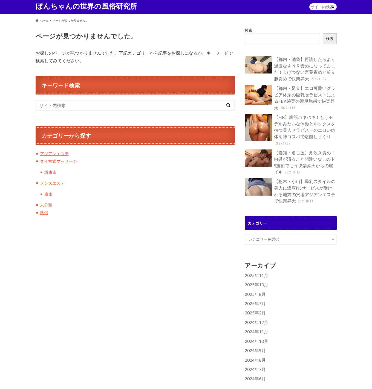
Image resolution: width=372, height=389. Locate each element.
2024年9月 (254, 331)
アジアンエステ (55, 153)
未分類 (46, 204)
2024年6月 (254, 357)
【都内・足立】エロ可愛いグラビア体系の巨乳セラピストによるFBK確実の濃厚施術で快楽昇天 (290, 93)
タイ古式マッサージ (59, 161)
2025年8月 (254, 278)
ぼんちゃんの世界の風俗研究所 (86, 6)
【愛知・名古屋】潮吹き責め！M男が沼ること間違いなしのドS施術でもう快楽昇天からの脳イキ (290, 151)
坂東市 (50, 172)
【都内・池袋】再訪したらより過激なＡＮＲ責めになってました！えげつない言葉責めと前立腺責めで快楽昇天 (290, 68)
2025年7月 (254, 286)
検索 (248, 30)
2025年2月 (254, 295)
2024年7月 (254, 348)
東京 (48, 193)
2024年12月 (255, 304)
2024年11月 (255, 313)
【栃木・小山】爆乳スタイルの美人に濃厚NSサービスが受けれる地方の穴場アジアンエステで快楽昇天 (290, 177)
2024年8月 (254, 340)
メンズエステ (53, 182)
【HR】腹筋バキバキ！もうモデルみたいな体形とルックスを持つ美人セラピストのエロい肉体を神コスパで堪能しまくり (290, 121)
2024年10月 (255, 322)
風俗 (44, 212)
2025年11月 (255, 260)
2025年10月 (255, 269)
